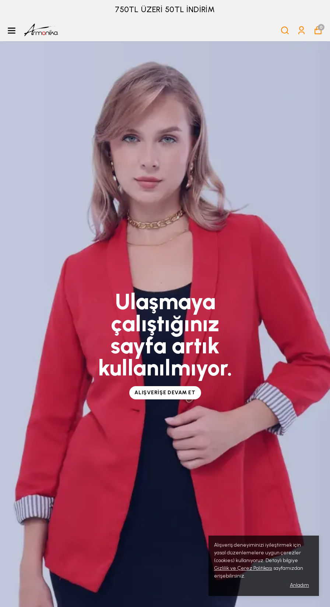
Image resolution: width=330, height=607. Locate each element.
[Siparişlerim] (301, 30)
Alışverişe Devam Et (164, 392)
